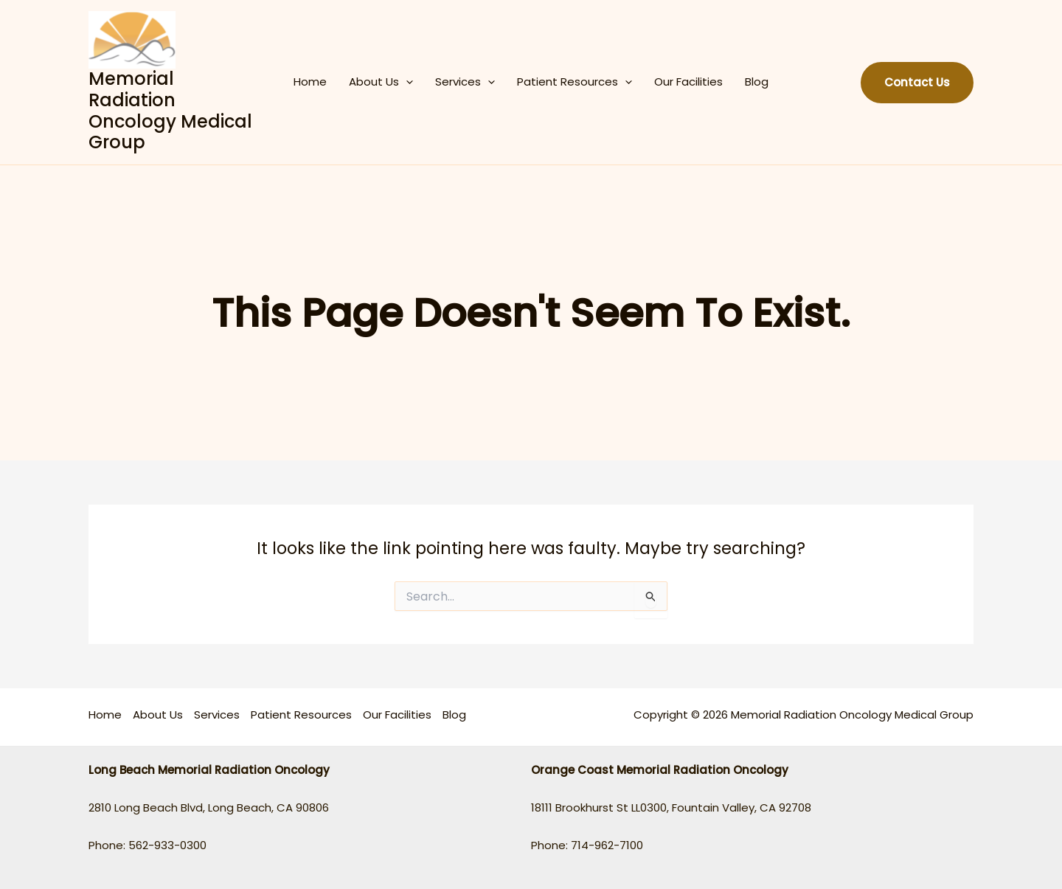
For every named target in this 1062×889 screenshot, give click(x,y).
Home (310, 81)
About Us (381, 82)
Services (465, 82)
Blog (756, 81)
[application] (406, 82)
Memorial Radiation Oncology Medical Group (170, 110)
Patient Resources (574, 82)
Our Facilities (688, 81)
